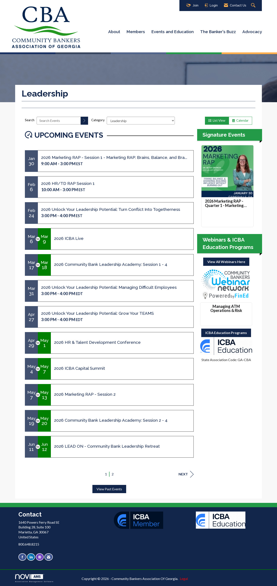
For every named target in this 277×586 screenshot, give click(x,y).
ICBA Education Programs (226, 333)
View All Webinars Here (226, 262)
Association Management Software (34, 578)
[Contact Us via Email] (48, 557)
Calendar (240, 120)
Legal (184, 578)
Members (136, 31)
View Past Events (109, 489)
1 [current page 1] (106, 474)
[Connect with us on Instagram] (40, 557)
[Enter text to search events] (59, 120)
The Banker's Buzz (218, 31)
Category (98, 120)
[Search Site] (253, 5)
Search (29, 120)
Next (186, 474)
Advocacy (252, 31)
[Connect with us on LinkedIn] (31, 557)
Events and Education (172, 31)
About (114, 31)
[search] (84, 121)
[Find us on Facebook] (22, 557)
